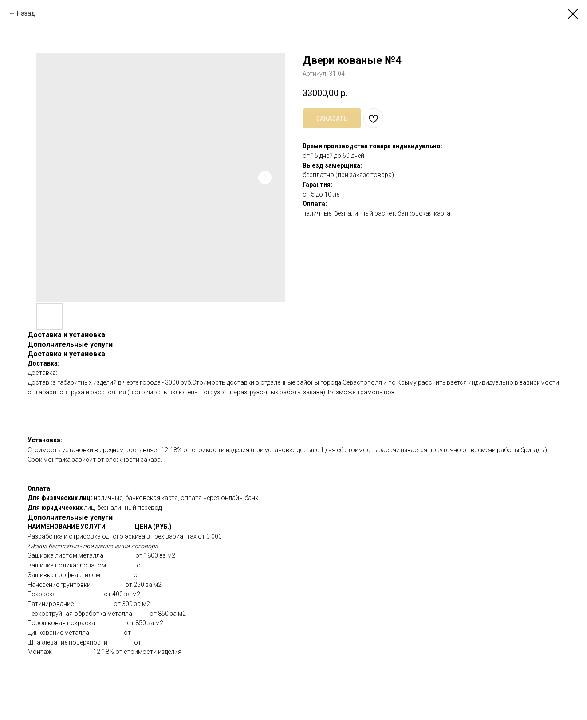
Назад (26, 13)
